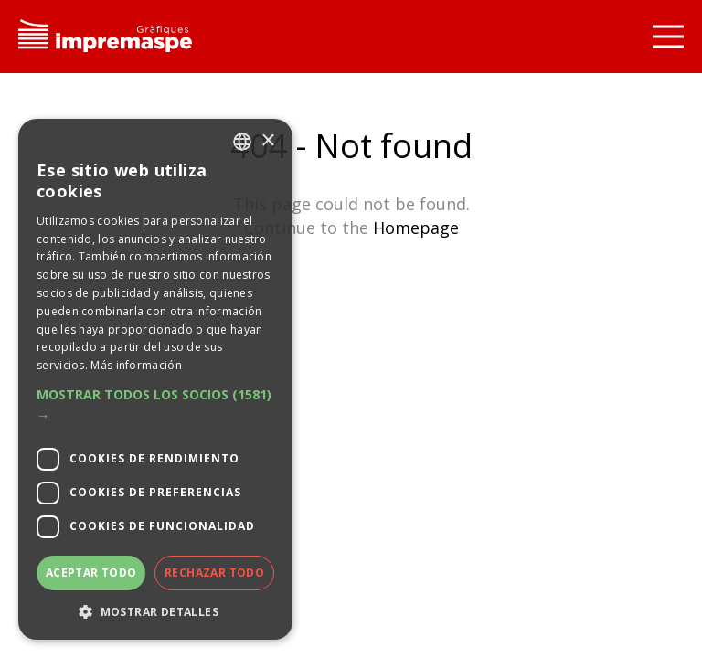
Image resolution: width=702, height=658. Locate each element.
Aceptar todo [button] (91, 572)
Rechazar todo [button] (214, 572)
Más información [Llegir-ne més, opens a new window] (136, 365)
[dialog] (155, 379)
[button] (155, 405)
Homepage (416, 228)
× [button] (267, 141)
